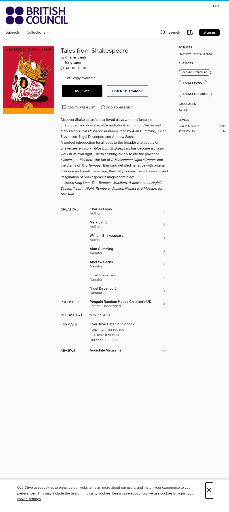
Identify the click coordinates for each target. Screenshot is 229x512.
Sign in (209, 32)
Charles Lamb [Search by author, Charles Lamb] (75, 58)
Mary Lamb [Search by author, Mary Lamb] (73, 63)
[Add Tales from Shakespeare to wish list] (79, 107)
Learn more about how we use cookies (142, 493)
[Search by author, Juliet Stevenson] (127, 277)
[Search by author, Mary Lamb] (127, 225)
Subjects (13, 32)
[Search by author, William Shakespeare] (127, 238)
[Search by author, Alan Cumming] (127, 251)
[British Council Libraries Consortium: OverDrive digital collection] (36, 15)
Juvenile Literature (195, 94)
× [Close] (209, 490)
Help (216, 6)
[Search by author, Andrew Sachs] (127, 264)
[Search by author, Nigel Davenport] (127, 291)
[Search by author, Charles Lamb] (127, 211)
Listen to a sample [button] (127, 91)
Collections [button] (38, 32)
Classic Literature (194, 72)
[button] (169, 33)
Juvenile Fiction (193, 83)
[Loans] (190, 33)
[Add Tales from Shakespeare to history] (116, 108)
